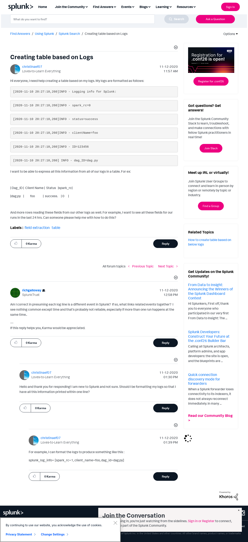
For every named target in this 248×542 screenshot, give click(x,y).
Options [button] (227, 34)
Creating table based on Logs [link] (106, 34)
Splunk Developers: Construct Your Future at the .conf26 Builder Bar (209, 336)
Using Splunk (44, 34)
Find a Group (211, 206)
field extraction (37, 227)
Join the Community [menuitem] (70, 7)
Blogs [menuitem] (143, 7)
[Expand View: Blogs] (149, 6)
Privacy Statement (19, 534)
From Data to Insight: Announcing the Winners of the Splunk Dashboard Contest (210, 291)
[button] (175, 48)
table (56, 227)
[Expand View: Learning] (170, 6)
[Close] (115, 523)
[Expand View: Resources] (194, 6)
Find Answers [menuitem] (103, 7)
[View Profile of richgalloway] (31, 290)
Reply (165, 243)
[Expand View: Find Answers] (115, 6)
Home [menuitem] (42, 7)
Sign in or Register (201, 521)
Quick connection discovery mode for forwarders (204, 379)
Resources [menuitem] (185, 7)
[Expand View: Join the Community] (87, 6)
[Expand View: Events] (133, 6)
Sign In (230, 7)
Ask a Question (215, 19)
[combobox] (99, 19)
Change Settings (53, 534)
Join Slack (211, 148)
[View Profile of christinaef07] (32, 66)
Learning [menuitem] (162, 7)
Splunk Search (69, 34)
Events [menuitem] (126, 7)
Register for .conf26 (211, 81)
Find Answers (20, 34)
